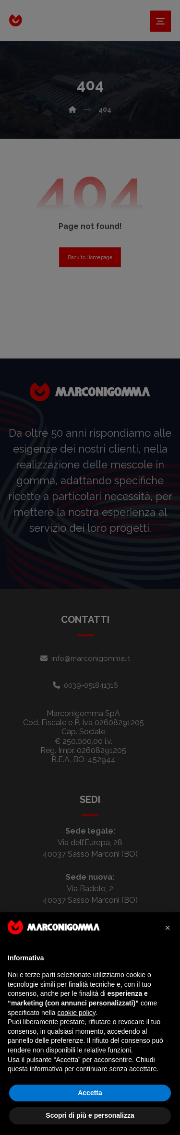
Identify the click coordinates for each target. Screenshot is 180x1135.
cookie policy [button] (77, 1012)
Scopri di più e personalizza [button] (90, 1115)
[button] (167, 927)
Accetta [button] (90, 1093)
